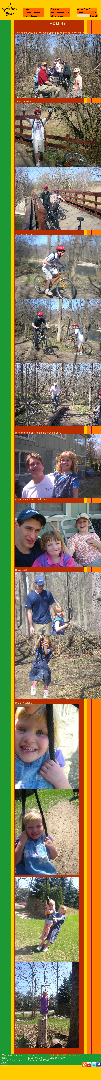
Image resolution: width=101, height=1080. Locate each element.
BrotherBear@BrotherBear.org (65, 1055)
